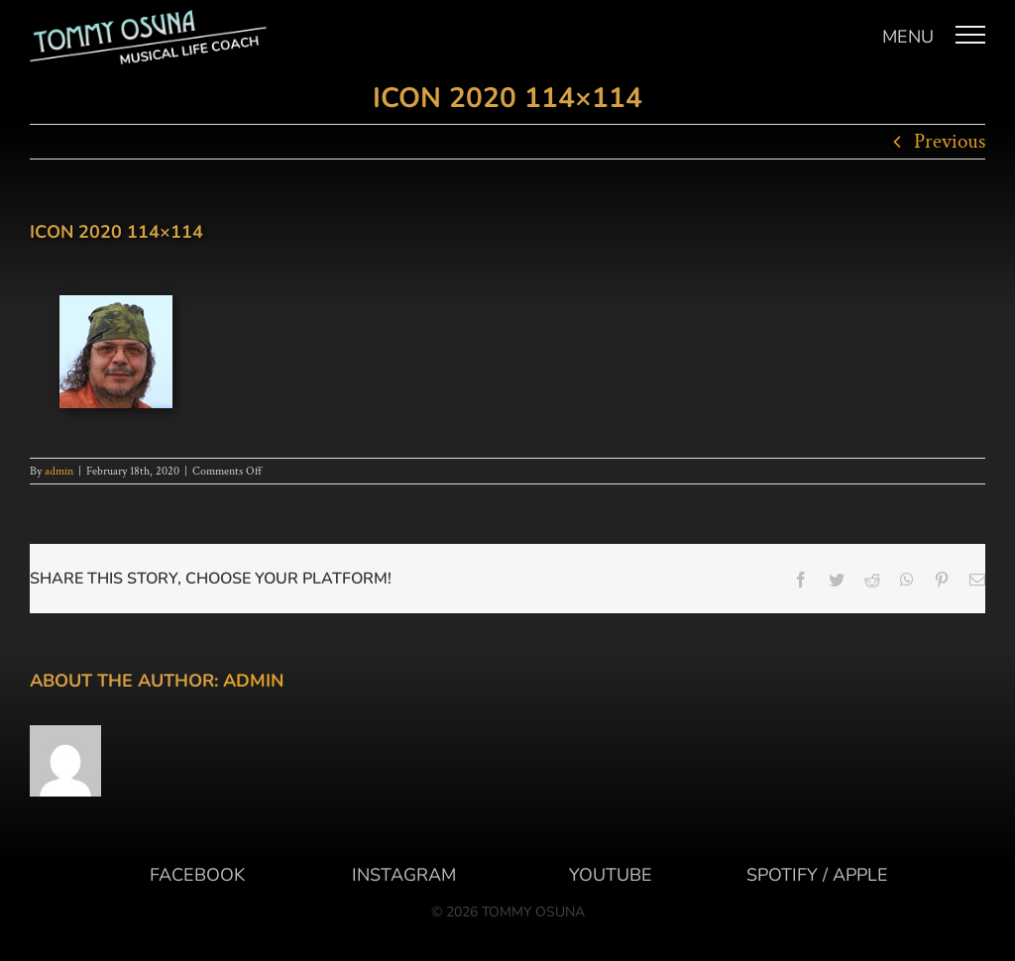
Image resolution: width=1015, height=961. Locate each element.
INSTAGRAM (404, 875)
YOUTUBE (610, 875)
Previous (949, 141)
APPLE (860, 875)
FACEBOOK (197, 875)
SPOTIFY (782, 875)
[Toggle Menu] (971, 35)
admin (59, 471)
